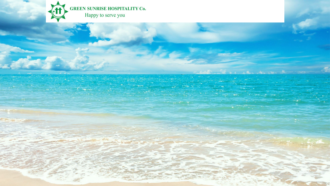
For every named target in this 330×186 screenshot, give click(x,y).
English (279, 20)
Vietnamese (270, 20)
